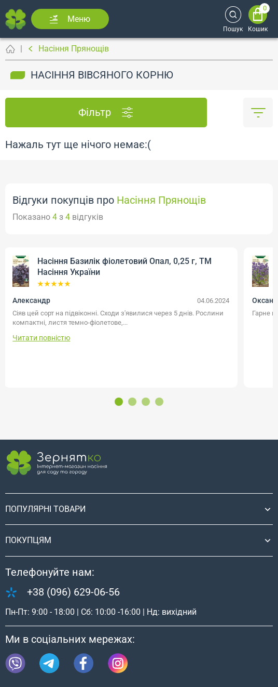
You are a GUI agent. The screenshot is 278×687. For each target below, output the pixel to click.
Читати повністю (41, 338)
